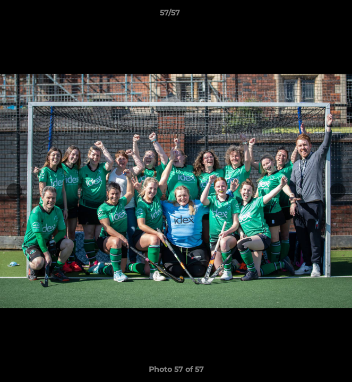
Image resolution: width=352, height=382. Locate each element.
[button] (313, 15)
